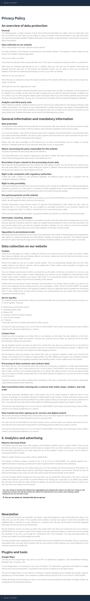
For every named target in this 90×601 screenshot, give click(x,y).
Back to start (9, 3)
